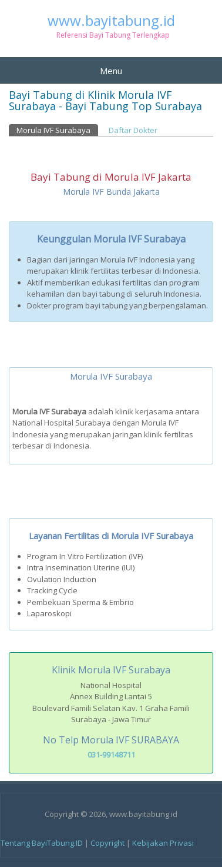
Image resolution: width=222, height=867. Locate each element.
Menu (111, 71)
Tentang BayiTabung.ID (42, 843)
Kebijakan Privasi (163, 843)
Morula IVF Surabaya (57, 129)
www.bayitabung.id (111, 20)
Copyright (107, 843)
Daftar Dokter (133, 130)
